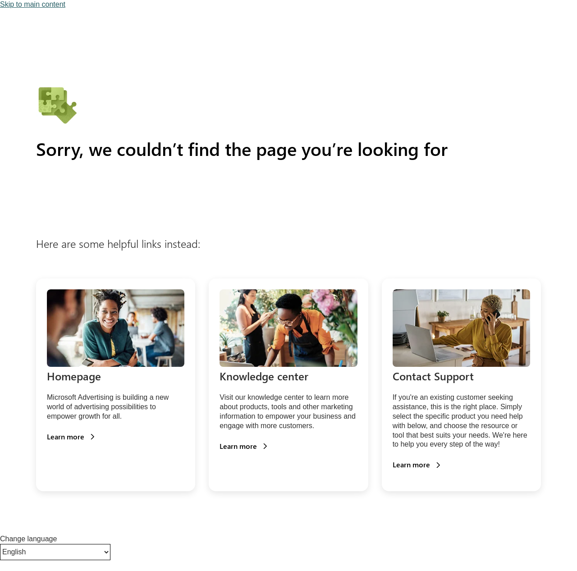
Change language (28, 539)
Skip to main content (32, 4)
